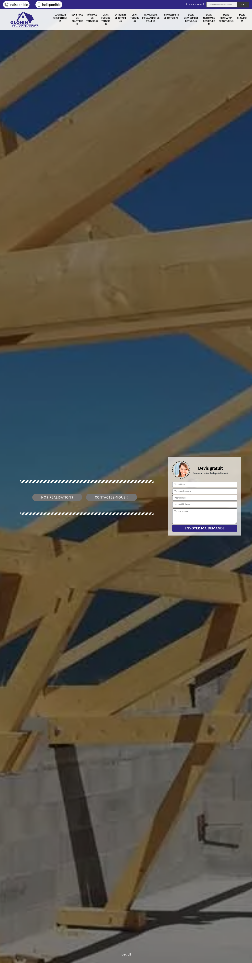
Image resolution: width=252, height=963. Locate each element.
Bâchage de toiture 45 (92, 17)
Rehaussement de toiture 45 (171, 16)
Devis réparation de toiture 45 (226, 17)
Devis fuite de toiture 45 (105, 19)
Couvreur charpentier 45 (60, 17)
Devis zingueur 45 (242, 17)
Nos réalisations (57, 497)
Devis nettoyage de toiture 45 (209, 19)
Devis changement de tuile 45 (191, 17)
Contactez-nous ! (111, 497)
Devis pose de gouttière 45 (77, 19)
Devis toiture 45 (135, 17)
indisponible (16, 4)
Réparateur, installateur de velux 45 (150, 17)
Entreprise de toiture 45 (120, 17)
